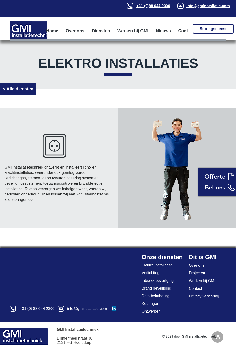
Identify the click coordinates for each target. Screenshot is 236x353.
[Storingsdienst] (213, 29)
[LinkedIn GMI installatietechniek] (114, 308)
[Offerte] (215, 176)
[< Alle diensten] (18, 89)
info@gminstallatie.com (87, 309)
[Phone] (130, 6)
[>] (217, 337)
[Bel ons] (215, 187)
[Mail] (180, 6)
